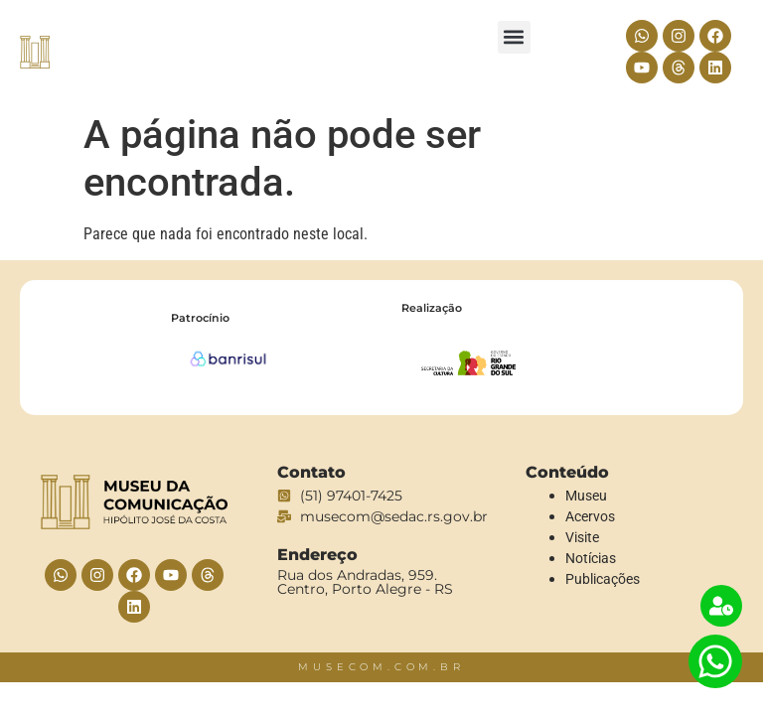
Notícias (590, 558)
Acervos (590, 516)
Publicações (602, 579)
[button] (514, 37)
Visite (582, 537)
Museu (586, 495)
